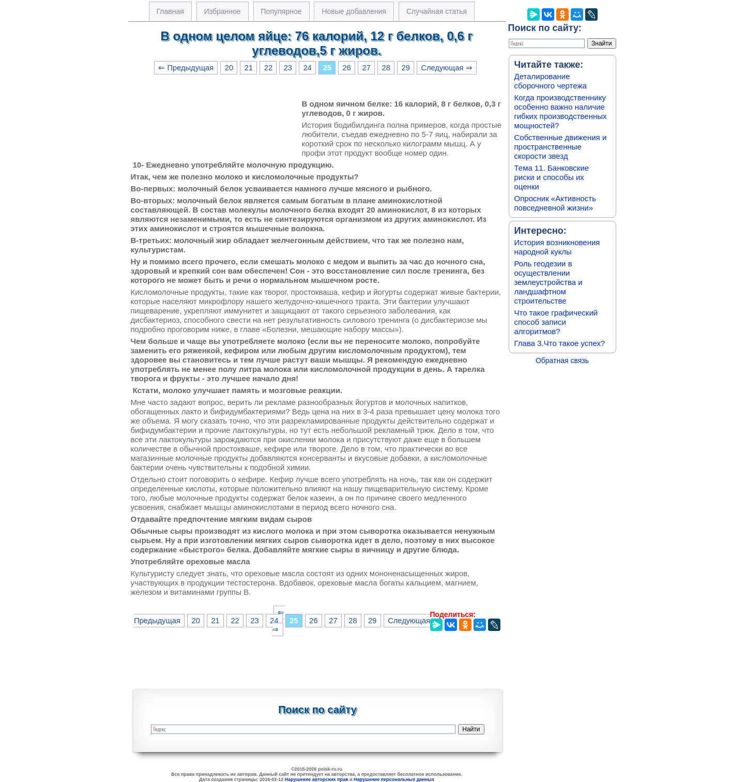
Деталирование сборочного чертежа (550, 81)
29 (406, 68)
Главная (170, 11)
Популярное (281, 11)
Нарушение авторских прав (316, 779)
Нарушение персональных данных (394, 779)
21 (249, 68)
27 (366, 68)
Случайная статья (436, 11)
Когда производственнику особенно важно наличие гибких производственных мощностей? (560, 111)
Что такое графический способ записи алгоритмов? (556, 322)
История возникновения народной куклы (557, 247)
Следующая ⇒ (446, 68)
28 (386, 68)
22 (268, 68)
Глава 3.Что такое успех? (559, 343)
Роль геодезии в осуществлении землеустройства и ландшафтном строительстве (548, 282)
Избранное (222, 11)
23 (288, 68)
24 (307, 68)
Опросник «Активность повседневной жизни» (555, 203)
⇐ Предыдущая (186, 68)
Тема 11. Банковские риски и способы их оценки (551, 177)
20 (229, 68)
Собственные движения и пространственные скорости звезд (560, 146)
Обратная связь (562, 360)
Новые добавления (354, 11)
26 (347, 68)
